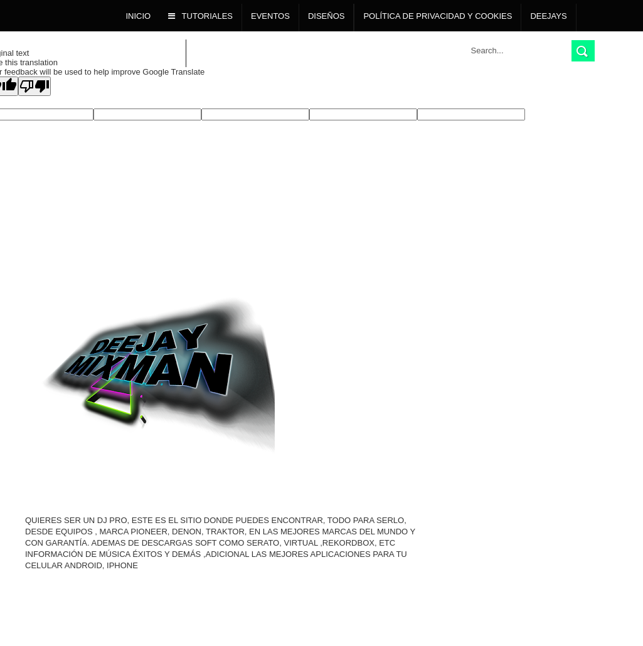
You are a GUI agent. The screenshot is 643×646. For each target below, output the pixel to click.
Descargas (152, 51)
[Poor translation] (34, 86)
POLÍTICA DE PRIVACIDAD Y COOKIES (437, 16)
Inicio (138, 16)
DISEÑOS (326, 16)
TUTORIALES (200, 16)
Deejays (548, 16)
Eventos (270, 16)
